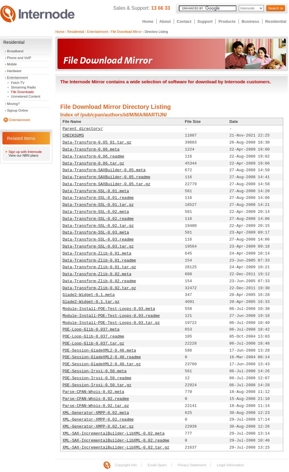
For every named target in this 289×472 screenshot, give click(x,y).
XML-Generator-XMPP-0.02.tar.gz (98, 426)
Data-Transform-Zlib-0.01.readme (99, 260)
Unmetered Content (25, 96)
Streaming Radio (23, 87)
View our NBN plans (23, 155)
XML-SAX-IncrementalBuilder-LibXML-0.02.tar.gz (116, 447)
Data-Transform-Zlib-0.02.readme (99, 281)
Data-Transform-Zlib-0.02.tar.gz (99, 288)
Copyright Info (126, 465)
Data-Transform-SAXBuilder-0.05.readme (107, 177)
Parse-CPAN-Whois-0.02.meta (93, 392)
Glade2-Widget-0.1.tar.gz (91, 302)
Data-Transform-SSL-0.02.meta (96, 212)
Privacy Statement (192, 465)
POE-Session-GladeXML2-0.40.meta (99, 350)
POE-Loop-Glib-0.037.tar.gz (93, 343)
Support (205, 21)
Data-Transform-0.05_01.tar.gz (97, 142)
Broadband (15, 51)
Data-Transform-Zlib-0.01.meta (97, 253)
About (165, 21)
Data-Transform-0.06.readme (93, 156)
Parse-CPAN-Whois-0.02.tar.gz (96, 406)
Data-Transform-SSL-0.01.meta (96, 191)
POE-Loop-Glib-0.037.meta (91, 329)
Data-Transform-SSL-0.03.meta (96, 232)
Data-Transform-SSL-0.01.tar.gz (98, 205)
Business (250, 21)
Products (226, 21)
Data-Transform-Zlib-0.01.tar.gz (99, 267)
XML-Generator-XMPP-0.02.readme (98, 419)
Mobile (12, 64)
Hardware (14, 71)
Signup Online (17, 110)
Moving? (13, 104)
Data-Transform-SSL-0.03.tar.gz (98, 246)
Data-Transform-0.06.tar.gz (93, 163)
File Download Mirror (126, 31)
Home (147, 21)
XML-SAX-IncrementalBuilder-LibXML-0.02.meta (114, 433)
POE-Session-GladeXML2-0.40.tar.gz (102, 364)
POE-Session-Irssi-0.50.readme (97, 378)
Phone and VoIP (19, 58)
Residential (275, 21)
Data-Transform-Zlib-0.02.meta (97, 274)
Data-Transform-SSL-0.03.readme (98, 239)
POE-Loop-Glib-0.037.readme (93, 336)
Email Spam (157, 465)
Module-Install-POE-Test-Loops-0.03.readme (111, 316)
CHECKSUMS (73, 135)
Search (273, 8)
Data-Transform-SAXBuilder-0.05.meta (104, 170)
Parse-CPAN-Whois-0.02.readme (96, 399)
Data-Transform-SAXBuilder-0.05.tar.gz (107, 184)
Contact (184, 21)
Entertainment (17, 77)
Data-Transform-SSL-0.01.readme (98, 198)
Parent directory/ (83, 129)
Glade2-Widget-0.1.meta (89, 295)
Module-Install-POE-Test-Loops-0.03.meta (109, 309)
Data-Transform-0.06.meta (91, 149)
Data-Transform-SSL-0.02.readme (98, 219)
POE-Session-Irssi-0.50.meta (95, 371)
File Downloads (22, 92)
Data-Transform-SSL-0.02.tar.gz (98, 226)
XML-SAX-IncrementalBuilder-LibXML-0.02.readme (116, 440)
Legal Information (230, 465)
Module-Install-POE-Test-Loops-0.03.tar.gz (111, 323)
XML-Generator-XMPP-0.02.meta (96, 413)
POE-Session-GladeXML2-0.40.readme (102, 357)
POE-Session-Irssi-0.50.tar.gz (97, 385)
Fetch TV (17, 83)
